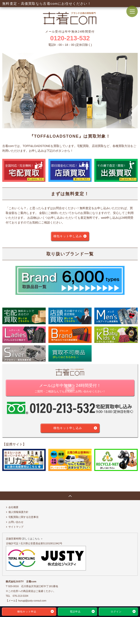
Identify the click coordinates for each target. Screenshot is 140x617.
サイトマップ (15, 526)
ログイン (116, 611)
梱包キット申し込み (67, 236)
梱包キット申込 (26, 611)
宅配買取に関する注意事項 (23, 517)
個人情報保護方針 (18, 512)
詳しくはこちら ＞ (32, 538)
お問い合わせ (15, 522)
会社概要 (13, 507)
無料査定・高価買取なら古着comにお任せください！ (46, 3)
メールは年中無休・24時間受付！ (70, 388)
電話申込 (75, 611)
